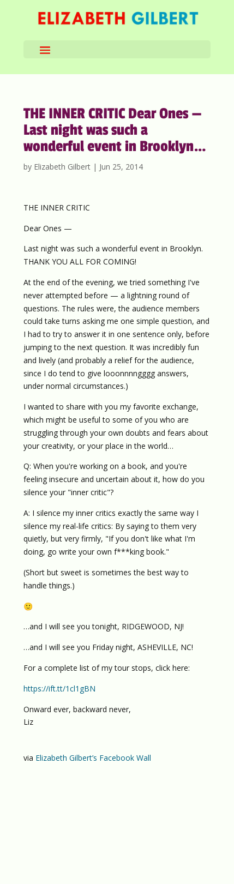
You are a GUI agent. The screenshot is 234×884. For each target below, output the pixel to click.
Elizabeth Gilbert (62, 166)
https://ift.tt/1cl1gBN (59, 688)
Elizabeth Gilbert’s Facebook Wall (93, 758)
